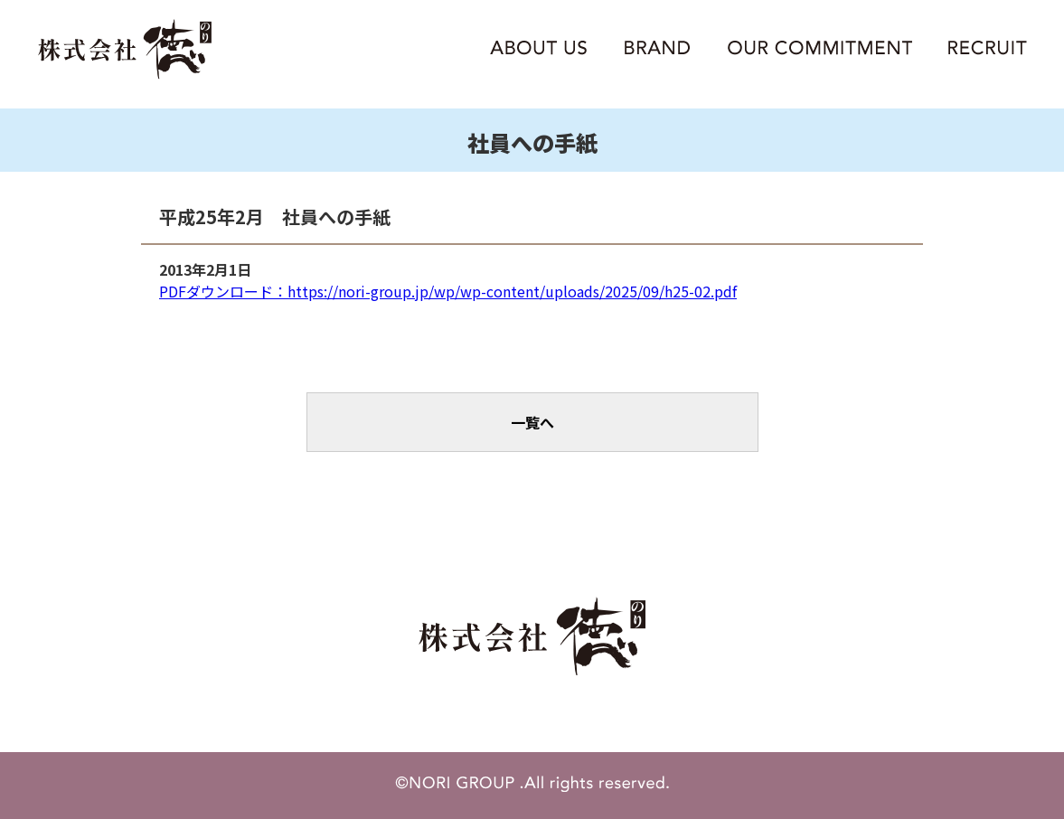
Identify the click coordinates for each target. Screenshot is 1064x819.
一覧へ (532, 422)
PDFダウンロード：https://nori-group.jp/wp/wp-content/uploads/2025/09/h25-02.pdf (448, 291)
